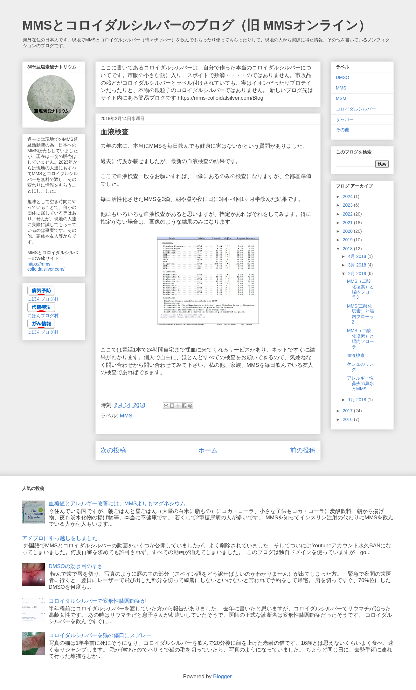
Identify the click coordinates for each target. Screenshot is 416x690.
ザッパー (345, 119)
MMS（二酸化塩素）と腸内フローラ (360, 338)
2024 (348, 196)
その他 (342, 129)
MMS (126, 416)
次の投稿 (113, 450)
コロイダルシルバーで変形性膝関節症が (97, 601)
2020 (348, 231)
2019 (348, 239)
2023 (348, 205)
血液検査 (356, 355)
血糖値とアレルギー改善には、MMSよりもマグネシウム (117, 504)
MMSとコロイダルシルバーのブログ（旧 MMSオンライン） (196, 25)
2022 (348, 214)
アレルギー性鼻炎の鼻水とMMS (360, 383)
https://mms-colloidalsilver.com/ (46, 266)
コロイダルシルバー (356, 108)
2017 (348, 410)
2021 (348, 222)
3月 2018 (357, 264)
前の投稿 (302, 450)
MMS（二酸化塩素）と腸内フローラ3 (360, 289)
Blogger (222, 676)
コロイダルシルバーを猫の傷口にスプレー (100, 635)
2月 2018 (357, 273)
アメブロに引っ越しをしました (60, 538)
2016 (348, 419)
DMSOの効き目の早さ (76, 566)
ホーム (208, 450)
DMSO (342, 77)
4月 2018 (357, 256)
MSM (341, 98)
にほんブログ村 (43, 299)
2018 (348, 248)
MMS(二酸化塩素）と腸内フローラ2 (360, 313)
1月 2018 (357, 399)
